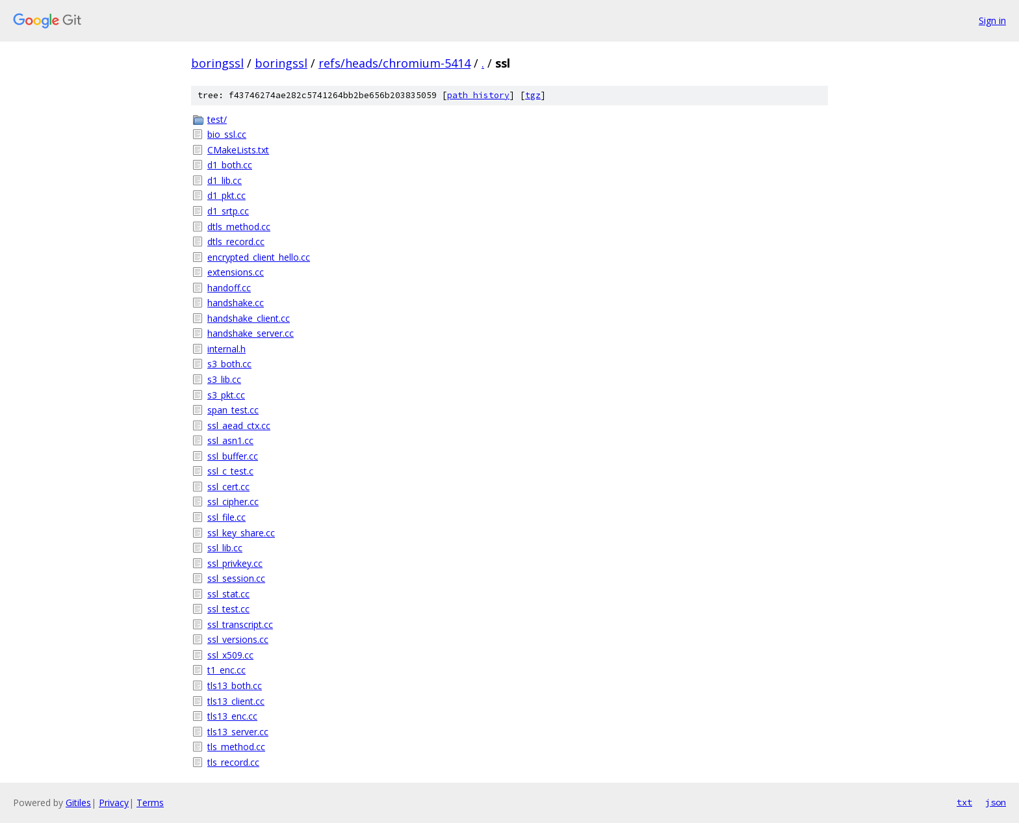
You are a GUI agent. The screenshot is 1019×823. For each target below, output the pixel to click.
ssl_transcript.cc (240, 624)
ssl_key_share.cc (241, 533)
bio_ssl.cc (226, 134)
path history (478, 95)
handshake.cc (235, 302)
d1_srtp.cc (228, 211)
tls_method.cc (236, 746)
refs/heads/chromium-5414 (394, 63)
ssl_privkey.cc (235, 563)
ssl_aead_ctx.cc (238, 425)
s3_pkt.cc (226, 395)
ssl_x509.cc (230, 655)
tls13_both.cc (234, 685)
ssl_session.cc (236, 578)
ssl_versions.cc (237, 639)
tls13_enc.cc (232, 716)
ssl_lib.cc (224, 548)
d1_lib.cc (224, 180)
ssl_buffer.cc (232, 456)
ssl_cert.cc (228, 486)
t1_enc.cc (226, 670)
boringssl (217, 63)
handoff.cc (229, 287)
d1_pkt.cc (226, 195)
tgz (533, 95)
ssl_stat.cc (228, 594)
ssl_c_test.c (230, 471)
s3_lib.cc (224, 379)
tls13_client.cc (235, 701)
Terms (150, 802)
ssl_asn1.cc (230, 440)
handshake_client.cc (248, 318)
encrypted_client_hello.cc (258, 257)
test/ (217, 119)
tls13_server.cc (237, 731)
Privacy (114, 802)
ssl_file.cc (226, 517)
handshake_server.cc (250, 333)
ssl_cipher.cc (233, 501)
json (995, 802)
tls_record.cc (233, 762)
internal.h (226, 349)
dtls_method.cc (238, 226)
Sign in (992, 20)
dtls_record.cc (235, 241)
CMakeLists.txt (238, 150)
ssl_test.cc (228, 609)
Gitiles (78, 802)
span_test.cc (233, 410)
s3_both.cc (229, 364)
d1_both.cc (229, 165)
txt (964, 802)
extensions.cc (235, 272)
